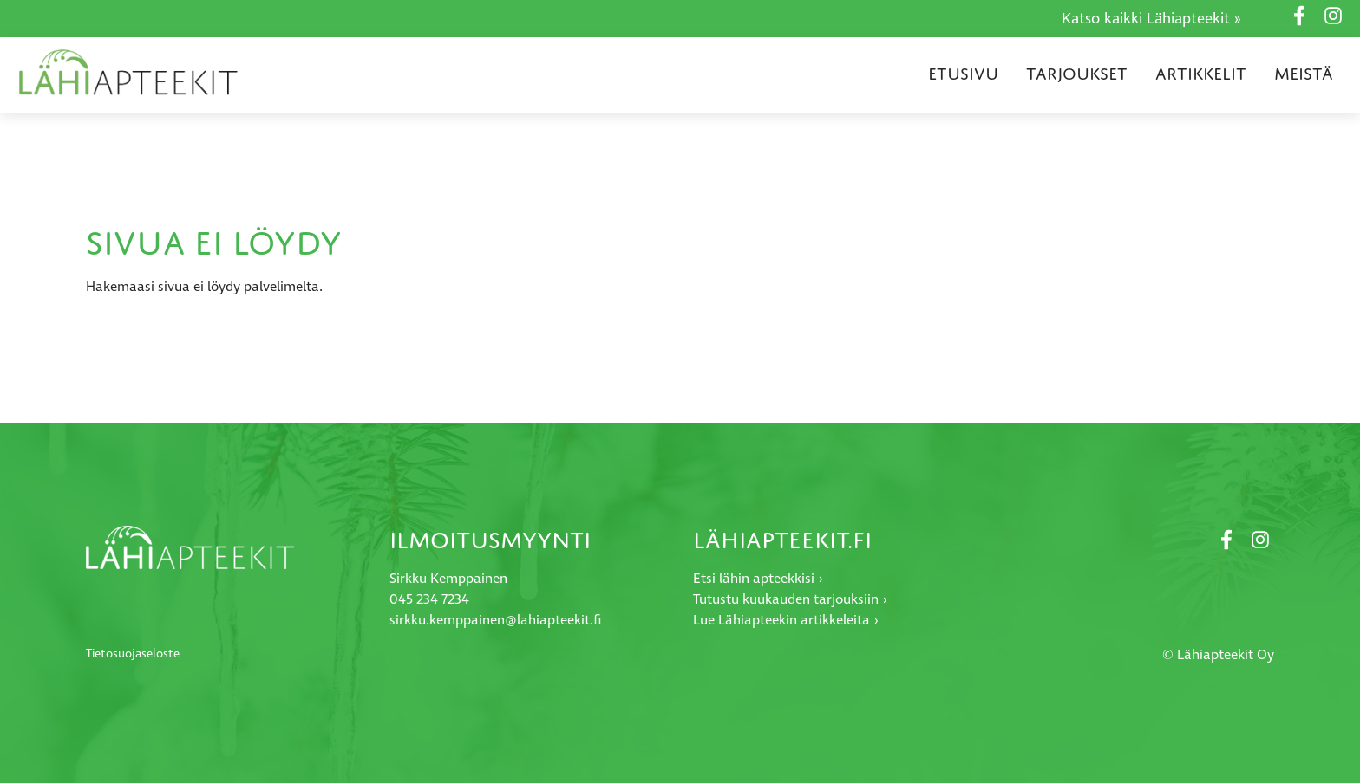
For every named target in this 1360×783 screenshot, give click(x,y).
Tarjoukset (1077, 73)
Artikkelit (1200, 73)
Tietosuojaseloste (133, 654)
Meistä (1303, 73)
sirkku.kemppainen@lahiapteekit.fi (495, 621)
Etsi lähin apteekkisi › (758, 579)
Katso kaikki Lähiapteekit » (1151, 19)
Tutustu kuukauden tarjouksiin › (790, 600)
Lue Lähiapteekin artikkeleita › (786, 621)
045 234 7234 (429, 600)
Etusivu (963, 73)
